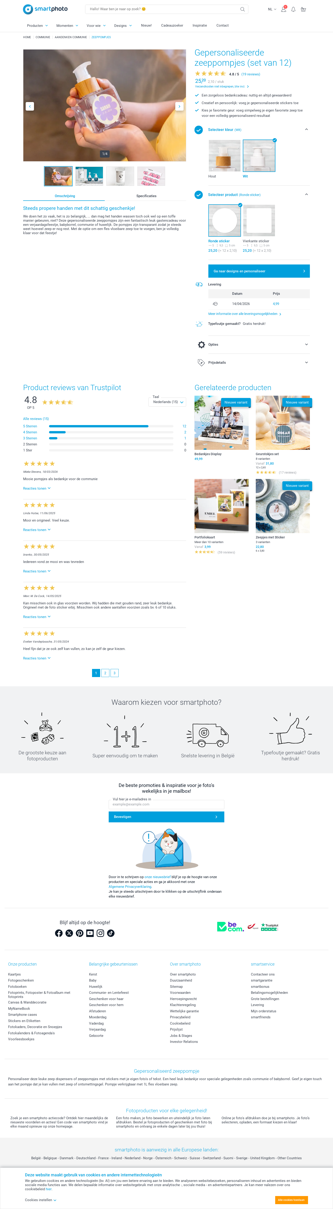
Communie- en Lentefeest (109, 993)
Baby (92, 980)
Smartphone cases (22, 1015)
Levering (257, 1005)
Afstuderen (97, 1011)
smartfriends (261, 1017)
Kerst (93, 974)
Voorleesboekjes (21, 1039)
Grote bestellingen (265, 999)
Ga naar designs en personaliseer (239, 271)
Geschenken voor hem (106, 1005)
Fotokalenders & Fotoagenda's (31, 1033)
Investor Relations (184, 1042)
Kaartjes (14, 974)
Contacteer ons (263, 974)
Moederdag (97, 1017)
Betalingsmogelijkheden (269, 993)
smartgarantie (261, 980)
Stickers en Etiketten (24, 1021)
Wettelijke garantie (184, 1011)
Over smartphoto (183, 974)
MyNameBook (19, 1009)
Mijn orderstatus (263, 1011)
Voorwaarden (180, 993)
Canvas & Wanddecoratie (27, 1002)
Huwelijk (95, 987)
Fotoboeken (17, 987)
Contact (222, 25)
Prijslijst (176, 1029)
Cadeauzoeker (172, 25)
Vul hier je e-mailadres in (132, 799)
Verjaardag (97, 1029)
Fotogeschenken (21, 980)
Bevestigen (122, 817)
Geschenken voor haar (106, 999)
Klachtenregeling (183, 1005)
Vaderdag (96, 1023)
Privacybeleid (180, 1017)
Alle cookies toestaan (291, 1200)
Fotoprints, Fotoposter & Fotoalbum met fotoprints (39, 995)
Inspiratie (200, 25)
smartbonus (260, 987)
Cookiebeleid (180, 1023)
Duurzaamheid (181, 980)
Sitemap (176, 987)
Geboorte (96, 1036)
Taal (156, 397)
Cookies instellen (41, 1200)
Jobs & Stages (181, 1036)
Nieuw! (146, 25)
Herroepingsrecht (183, 999)
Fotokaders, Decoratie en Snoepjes (35, 1027)
